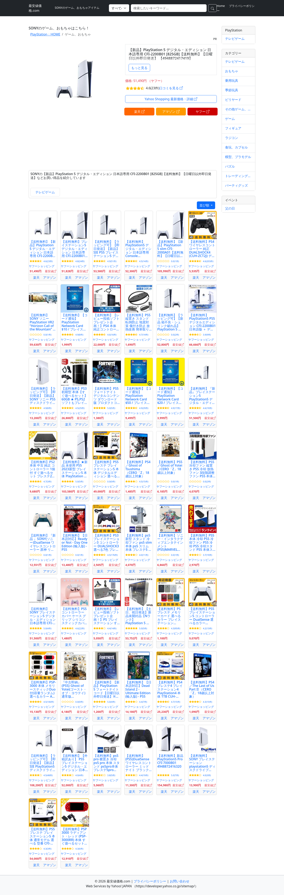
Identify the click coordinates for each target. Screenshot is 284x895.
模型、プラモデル (238, 157)
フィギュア (233, 128)
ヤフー (202, 111)
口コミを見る (171, 88)
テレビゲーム (45, 192)
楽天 (139, 111)
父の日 (230, 208)
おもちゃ (231, 71)
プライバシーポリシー (150, 881)
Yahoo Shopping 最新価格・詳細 (171, 99)
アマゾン (170, 111)
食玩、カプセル (236, 147)
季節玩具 (231, 90)
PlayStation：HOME (45, 34)
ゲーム (230, 118)
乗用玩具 (231, 80)
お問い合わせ (179, 881)
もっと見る (139, 68)
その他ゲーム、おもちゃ (238, 109)
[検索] (169, 8)
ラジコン (231, 138)
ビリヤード (233, 99)
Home (221, 6)
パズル (230, 166)
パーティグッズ (236, 185)
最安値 (50, 271)
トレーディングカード (238, 176)
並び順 (204, 205)
